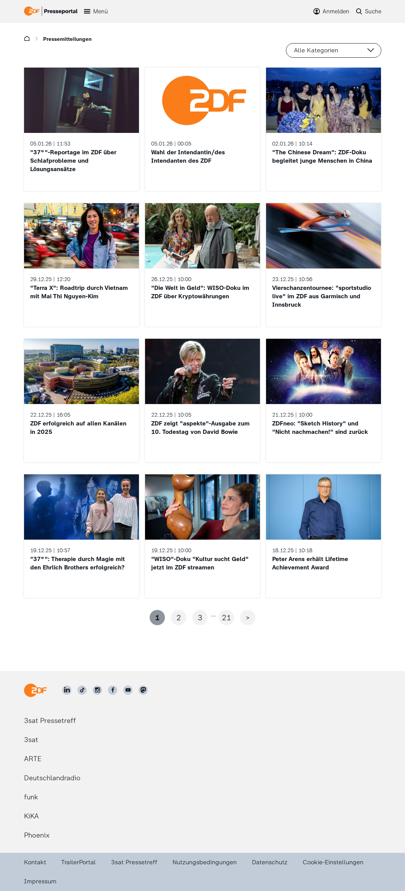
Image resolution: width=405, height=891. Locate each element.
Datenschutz (269, 862)
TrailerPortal (78, 862)
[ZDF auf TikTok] (82, 690)
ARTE (32, 759)
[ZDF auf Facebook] (112, 690)
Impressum (40, 881)
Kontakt (35, 862)
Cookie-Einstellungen (333, 862)
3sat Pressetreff (50, 720)
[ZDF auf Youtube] (127, 690)
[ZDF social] (143, 690)
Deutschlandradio (52, 778)
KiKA (31, 816)
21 (226, 617)
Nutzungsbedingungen (205, 862)
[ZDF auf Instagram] (97, 690)
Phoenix (37, 835)
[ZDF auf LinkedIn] (66, 690)
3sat (31, 740)
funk (31, 797)
